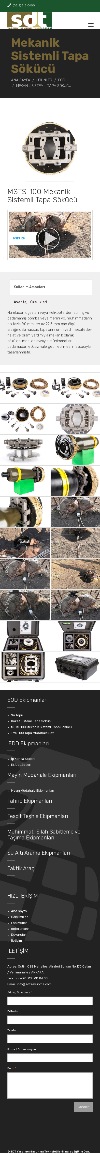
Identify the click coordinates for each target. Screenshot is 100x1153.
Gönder (83, 1107)
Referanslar (20, 929)
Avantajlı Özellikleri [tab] (30, 302)
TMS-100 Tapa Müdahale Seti (32, 733)
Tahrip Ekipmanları (29, 801)
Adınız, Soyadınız (18, 992)
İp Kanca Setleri (23, 759)
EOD (61, 80)
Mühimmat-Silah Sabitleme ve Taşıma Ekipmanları (43, 834)
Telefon (12, 1030)
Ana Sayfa (20, 80)
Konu (10, 1068)
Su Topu (17, 715)
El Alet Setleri (21, 765)
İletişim (16, 940)
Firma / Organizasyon (21, 1049)
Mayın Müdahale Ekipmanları (32, 790)
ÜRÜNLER (44, 80)
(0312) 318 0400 (21, 5)
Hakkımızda (20, 917)
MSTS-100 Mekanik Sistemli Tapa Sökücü (41, 727)
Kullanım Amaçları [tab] (29, 287)
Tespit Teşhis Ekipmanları (37, 816)
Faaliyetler (19, 923)
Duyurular (18, 934)
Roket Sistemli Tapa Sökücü (32, 721)
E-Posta (12, 1011)
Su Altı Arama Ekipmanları (38, 853)
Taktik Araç (20, 868)
